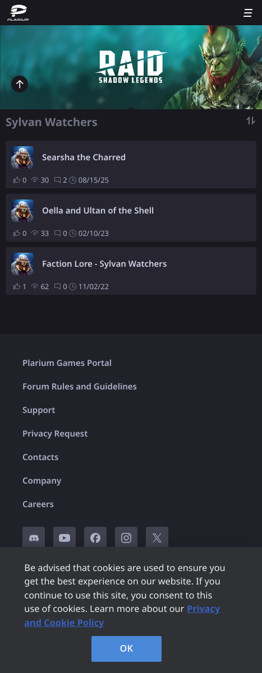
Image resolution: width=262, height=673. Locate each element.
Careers (38, 504)
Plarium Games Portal (67, 363)
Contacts (40, 457)
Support (38, 410)
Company (41, 480)
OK (127, 648)
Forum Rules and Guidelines (79, 386)
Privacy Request (55, 433)
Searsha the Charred (84, 157)
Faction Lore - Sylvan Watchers (104, 264)
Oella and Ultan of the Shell (98, 210)
